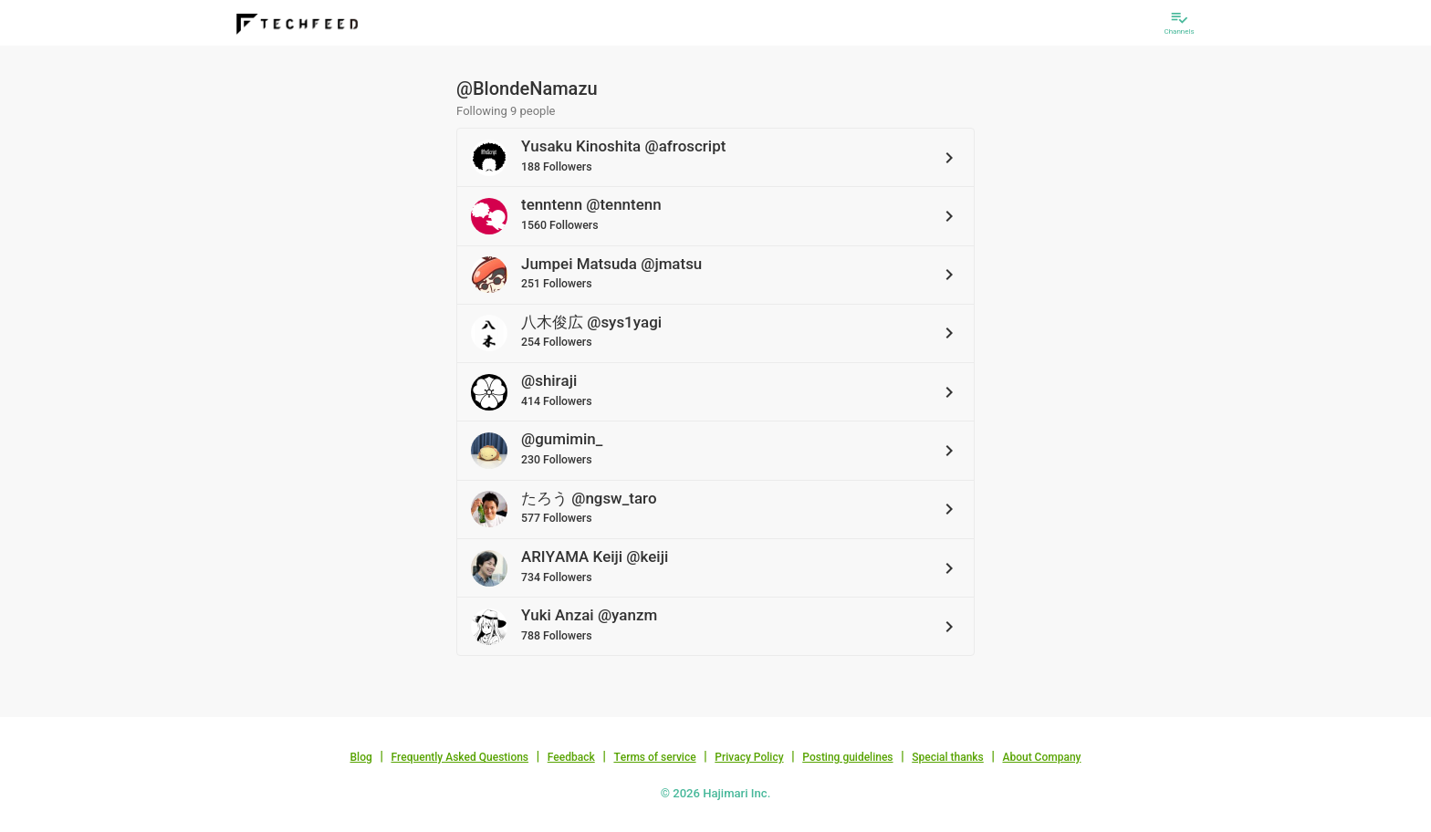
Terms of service (654, 757)
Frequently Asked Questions (459, 757)
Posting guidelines (847, 757)
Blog (361, 757)
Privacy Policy (749, 757)
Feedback (571, 757)
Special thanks (948, 757)
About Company (1041, 757)
